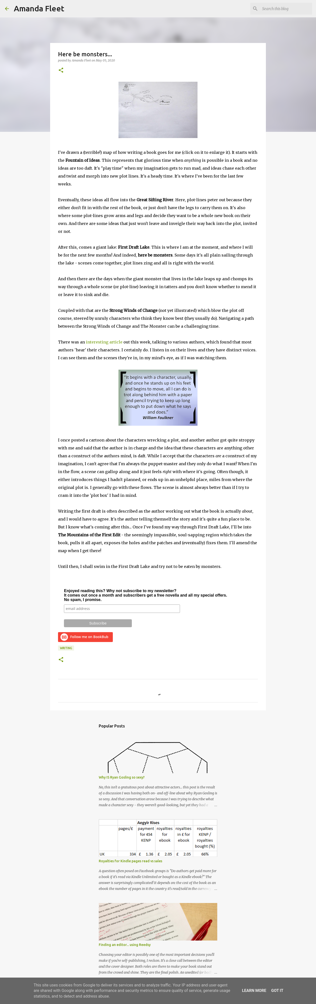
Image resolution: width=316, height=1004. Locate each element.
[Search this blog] (286, 9)
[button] (61, 70)
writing (66, 648)
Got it (277, 990)
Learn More (254, 990)
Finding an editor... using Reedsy (125, 945)
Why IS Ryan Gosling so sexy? (122, 777)
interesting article (104, 342)
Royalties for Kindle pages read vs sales (130, 861)
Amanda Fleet (39, 8)
